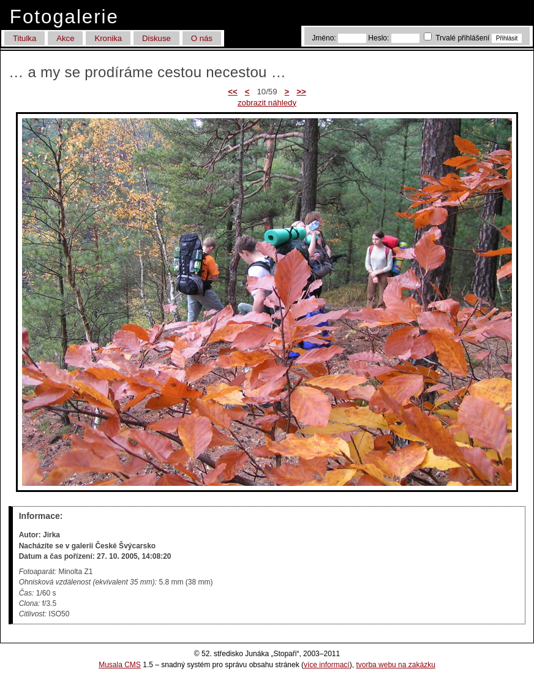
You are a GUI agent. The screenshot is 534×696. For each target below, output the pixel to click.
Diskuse (156, 38)
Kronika (108, 38)
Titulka (24, 38)
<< (232, 91)
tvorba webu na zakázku (395, 664)
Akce (65, 38)
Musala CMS (120, 664)
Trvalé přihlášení (458, 38)
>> (301, 91)
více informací (327, 664)
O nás (201, 38)
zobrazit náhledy (267, 102)
